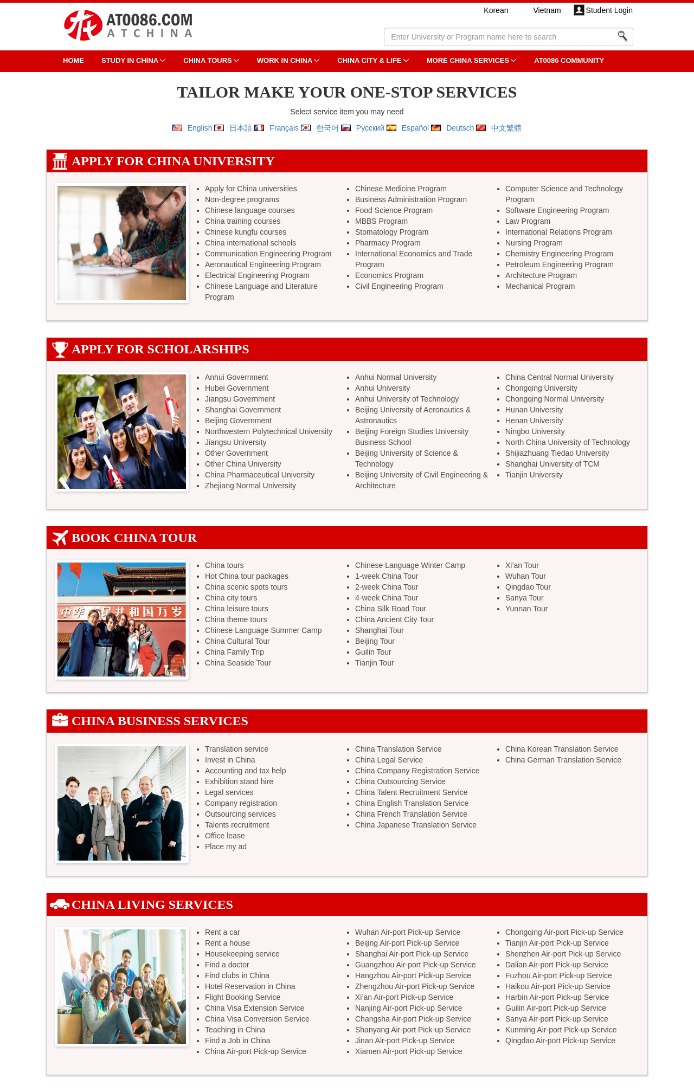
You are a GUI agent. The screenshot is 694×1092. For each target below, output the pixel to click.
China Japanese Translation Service (416, 824)
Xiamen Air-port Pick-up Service (408, 1051)
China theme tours (236, 619)
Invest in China (230, 759)
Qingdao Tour (528, 587)
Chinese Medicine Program (401, 188)
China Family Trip (234, 652)
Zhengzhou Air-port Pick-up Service (414, 986)
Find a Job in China (238, 1040)
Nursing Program (534, 242)
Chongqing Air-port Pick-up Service (564, 932)
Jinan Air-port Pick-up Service (405, 1040)
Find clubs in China (237, 975)
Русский (370, 128)
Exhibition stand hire (239, 781)
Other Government (236, 453)
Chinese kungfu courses (245, 232)
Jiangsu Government (240, 399)
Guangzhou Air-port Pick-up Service (415, 964)
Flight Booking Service (242, 997)
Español (415, 128)
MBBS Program (381, 221)
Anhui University (382, 388)
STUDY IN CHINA (129, 60)
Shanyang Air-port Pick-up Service (413, 1029)
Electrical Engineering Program (257, 275)
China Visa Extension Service (254, 1008)
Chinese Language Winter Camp (410, 565)
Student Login (609, 10)
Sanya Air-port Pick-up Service (556, 1019)
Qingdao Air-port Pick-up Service (560, 1040)
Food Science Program (394, 210)
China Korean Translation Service (562, 749)
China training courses (242, 221)
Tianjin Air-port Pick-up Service (557, 943)
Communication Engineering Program (268, 253)
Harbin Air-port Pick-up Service (557, 997)
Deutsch (460, 128)
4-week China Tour (386, 597)
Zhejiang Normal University (250, 485)
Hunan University (534, 409)
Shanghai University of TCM (552, 464)
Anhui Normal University (395, 377)
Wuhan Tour (525, 576)
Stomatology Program (391, 232)
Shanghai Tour (379, 630)
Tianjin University (534, 474)
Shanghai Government (243, 409)
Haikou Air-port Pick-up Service (558, 986)
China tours (224, 565)
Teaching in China (235, 1029)
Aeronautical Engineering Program (263, 264)
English (200, 128)
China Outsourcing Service (400, 781)
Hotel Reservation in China (250, 986)
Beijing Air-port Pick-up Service (407, 943)
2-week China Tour (386, 587)
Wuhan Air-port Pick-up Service (407, 932)
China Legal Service (389, 759)
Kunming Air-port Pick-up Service (560, 1029)
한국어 (327, 128)
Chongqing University (541, 388)
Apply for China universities (251, 188)
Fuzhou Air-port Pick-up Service (558, 975)
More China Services (468, 60)
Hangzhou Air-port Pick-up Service (413, 975)
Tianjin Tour (374, 662)
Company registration (241, 803)
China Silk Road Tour (390, 608)
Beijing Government (238, 420)
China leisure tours (236, 608)
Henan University (534, 420)
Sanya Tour (524, 597)
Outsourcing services (240, 814)
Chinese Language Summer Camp (263, 630)
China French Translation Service (411, 814)
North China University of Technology (567, 442)
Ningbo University (535, 431)
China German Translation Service (563, 759)
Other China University (243, 464)
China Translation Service (398, 749)
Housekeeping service (242, 953)
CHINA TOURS (207, 60)
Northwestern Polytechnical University (268, 431)
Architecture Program (541, 275)
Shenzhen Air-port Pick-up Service (563, 953)
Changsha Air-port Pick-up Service (413, 1019)
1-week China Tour (386, 576)
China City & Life (369, 60)
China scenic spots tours (246, 587)
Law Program (527, 221)
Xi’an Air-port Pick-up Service (404, 997)
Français (284, 128)
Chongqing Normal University (554, 399)
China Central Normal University (559, 377)
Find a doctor (227, 964)
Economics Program (389, 275)
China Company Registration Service (417, 770)
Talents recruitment (237, 824)
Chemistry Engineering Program (559, 253)
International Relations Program (558, 232)
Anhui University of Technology (407, 399)
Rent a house (227, 943)
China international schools (250, 242)
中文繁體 (506, 128)
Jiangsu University (236, 442)
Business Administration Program (411, 199)
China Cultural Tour (237, 641)
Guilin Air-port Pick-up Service (555, 1008)
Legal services (229, 792)
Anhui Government (236, 377)
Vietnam (547, 10)
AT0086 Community (569, 60)
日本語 (240, 128)
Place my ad (226, 846)
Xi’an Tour (522, 565)
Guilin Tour (373, 652)
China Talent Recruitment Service (411, 792)
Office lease (225, 835)
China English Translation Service (411, 803)
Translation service (236, 749)
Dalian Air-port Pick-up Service (556, 964)
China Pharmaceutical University (259, 474)
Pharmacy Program (388, 242)
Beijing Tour (375, 641)
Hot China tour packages (246, 576)
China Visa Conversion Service (257, 1019)
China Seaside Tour (238, 662)
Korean (496, 10)
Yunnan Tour (526, 608)
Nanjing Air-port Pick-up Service (408, 1008)
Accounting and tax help (245, 770)
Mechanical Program (540, 286)
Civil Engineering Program (399, 286)
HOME (73, 60)
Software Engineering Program (557, 210)
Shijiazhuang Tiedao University (557, 453)
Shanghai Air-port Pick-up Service (411, 953)
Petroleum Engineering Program (559, 264)
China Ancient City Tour (394, 619)
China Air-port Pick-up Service (255, 1051)
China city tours (231, 597)
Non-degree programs (242, 199)
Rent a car (222, 932)
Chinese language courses (250, 210)
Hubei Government (237, 388)
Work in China (285, 60)
